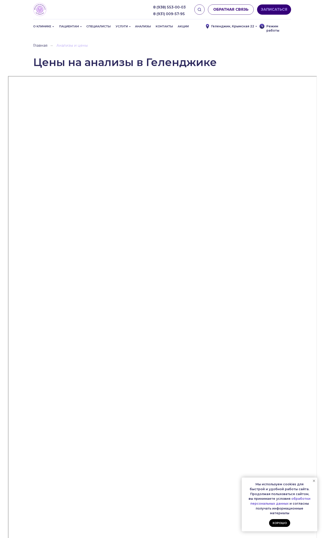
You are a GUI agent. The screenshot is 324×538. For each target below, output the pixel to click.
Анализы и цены (72, 45)
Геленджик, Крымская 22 (232, 26)
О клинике (42, 26)
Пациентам (69, 26)
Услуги (122, 26)
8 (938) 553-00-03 (169, 7)
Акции (183, 26)
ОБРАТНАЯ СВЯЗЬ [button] (230, 9)
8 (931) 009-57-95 (169, 14)
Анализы (143, 26)
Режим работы (272, 28)
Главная (40, 45)
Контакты (164, 26)
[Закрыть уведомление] (314, 481)
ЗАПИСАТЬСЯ (274, 9)
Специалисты (98, 26)
